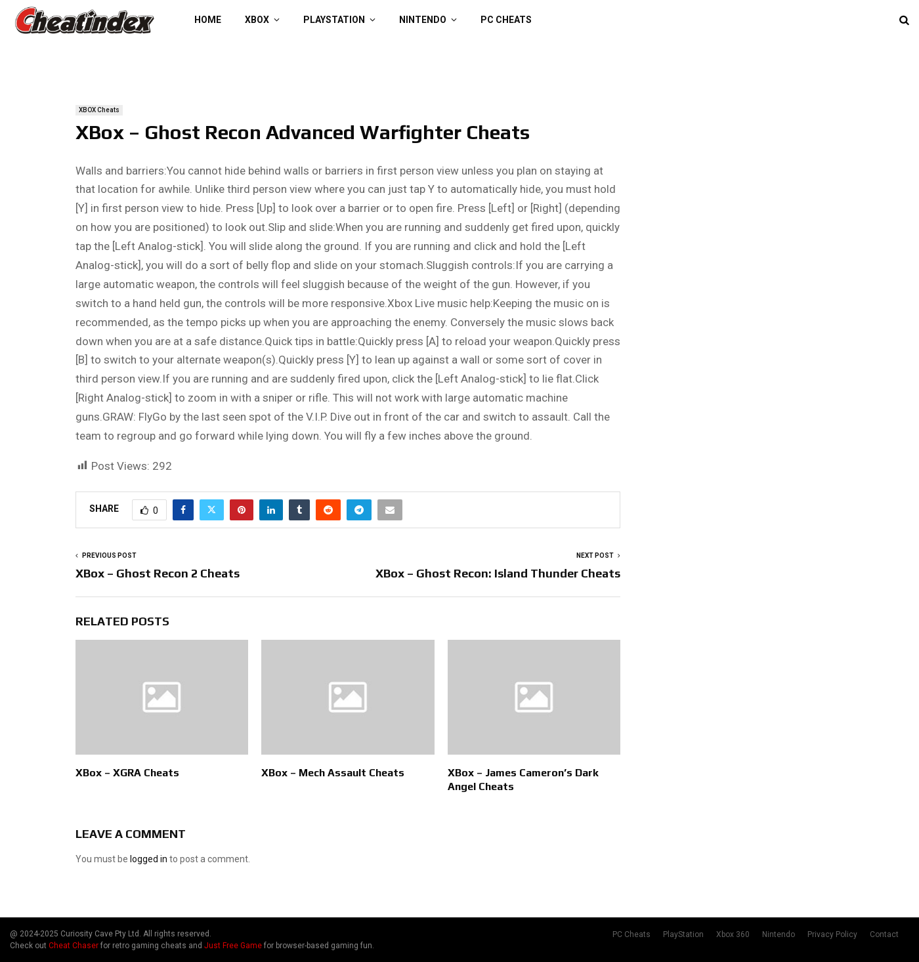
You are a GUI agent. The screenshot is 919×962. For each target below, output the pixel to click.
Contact (884, 934)
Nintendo (422, 19)
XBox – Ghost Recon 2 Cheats (157, 573)
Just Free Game (233, 945)
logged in (148, 859)
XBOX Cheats (99, 110)
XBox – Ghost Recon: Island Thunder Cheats (497, 573)
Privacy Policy (832, 934)
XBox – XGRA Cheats (127, 772)
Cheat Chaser (73, 945)
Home (207, 19)
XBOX (257, 19)
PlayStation (334, 19)
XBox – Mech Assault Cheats (332, 772)
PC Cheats (506, 19)
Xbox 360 (733, 934)
